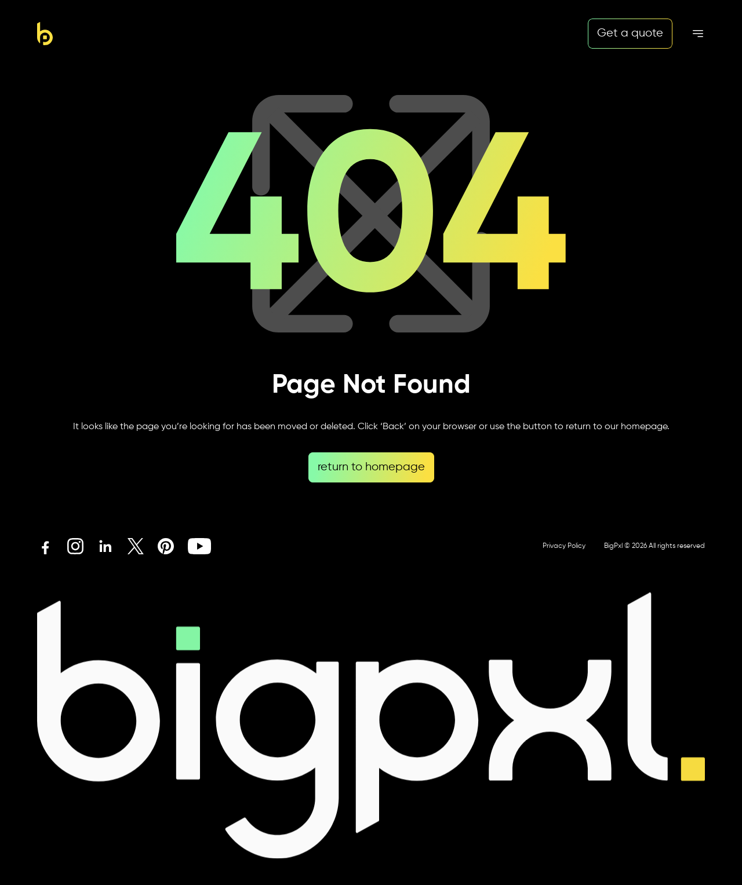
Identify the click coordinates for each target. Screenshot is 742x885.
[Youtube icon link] (199, 546)
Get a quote (630, 33)
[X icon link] (136, 546)
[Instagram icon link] (75, 546)
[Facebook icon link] (45, 546)
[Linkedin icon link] (105, 546)
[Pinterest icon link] (166, 546)
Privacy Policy (564, 546)
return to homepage (371, 467)
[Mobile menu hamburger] (698, 34)
